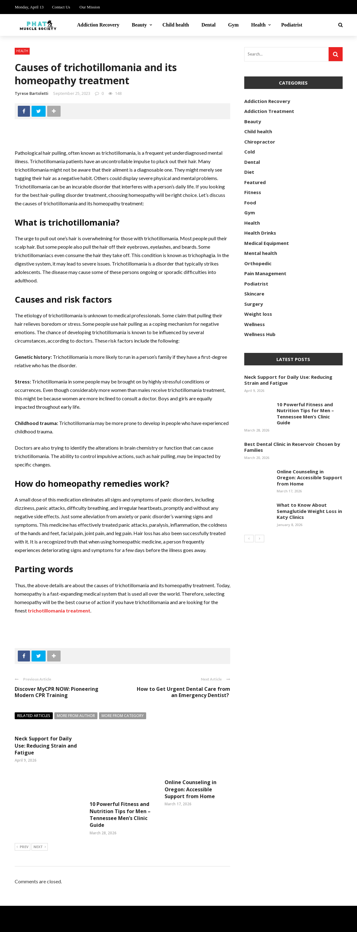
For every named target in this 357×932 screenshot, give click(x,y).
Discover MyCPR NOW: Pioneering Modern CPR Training (56, 692)
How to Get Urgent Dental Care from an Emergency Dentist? (183, 692)
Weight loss (258, 314)
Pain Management (265, 273)
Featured (255, 182)
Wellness (254, 324)
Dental (208, 24)
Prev (22, 825)
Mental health (260, 253)
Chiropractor (259, 142)
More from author (76, 715)
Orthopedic (257, 263)
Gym (233, 24)
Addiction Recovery (98, 24)
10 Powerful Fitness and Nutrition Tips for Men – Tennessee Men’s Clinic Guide (120, 793)
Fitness (252, 192)
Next (39, 825)
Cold (249, 152)
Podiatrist (291, 24)
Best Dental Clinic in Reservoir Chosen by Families (292, 447)
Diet (249, 172)
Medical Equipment (266, 243)
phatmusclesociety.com (84, 923)
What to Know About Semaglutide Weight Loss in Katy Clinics (309, 511)
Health (258, 24)
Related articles (33, 715)
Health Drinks (260, 233)
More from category (123, 715)
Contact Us (61, 7)
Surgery (253, 304)
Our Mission (90, 7)
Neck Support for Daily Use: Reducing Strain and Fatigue (46, 745)
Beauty (139, 24)
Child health (175, 24)
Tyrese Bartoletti (31, 93)
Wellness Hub (259, 334)
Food (250, 202)
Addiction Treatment (269, 111)
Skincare (254, 293)
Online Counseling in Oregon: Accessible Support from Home (190, 789)
